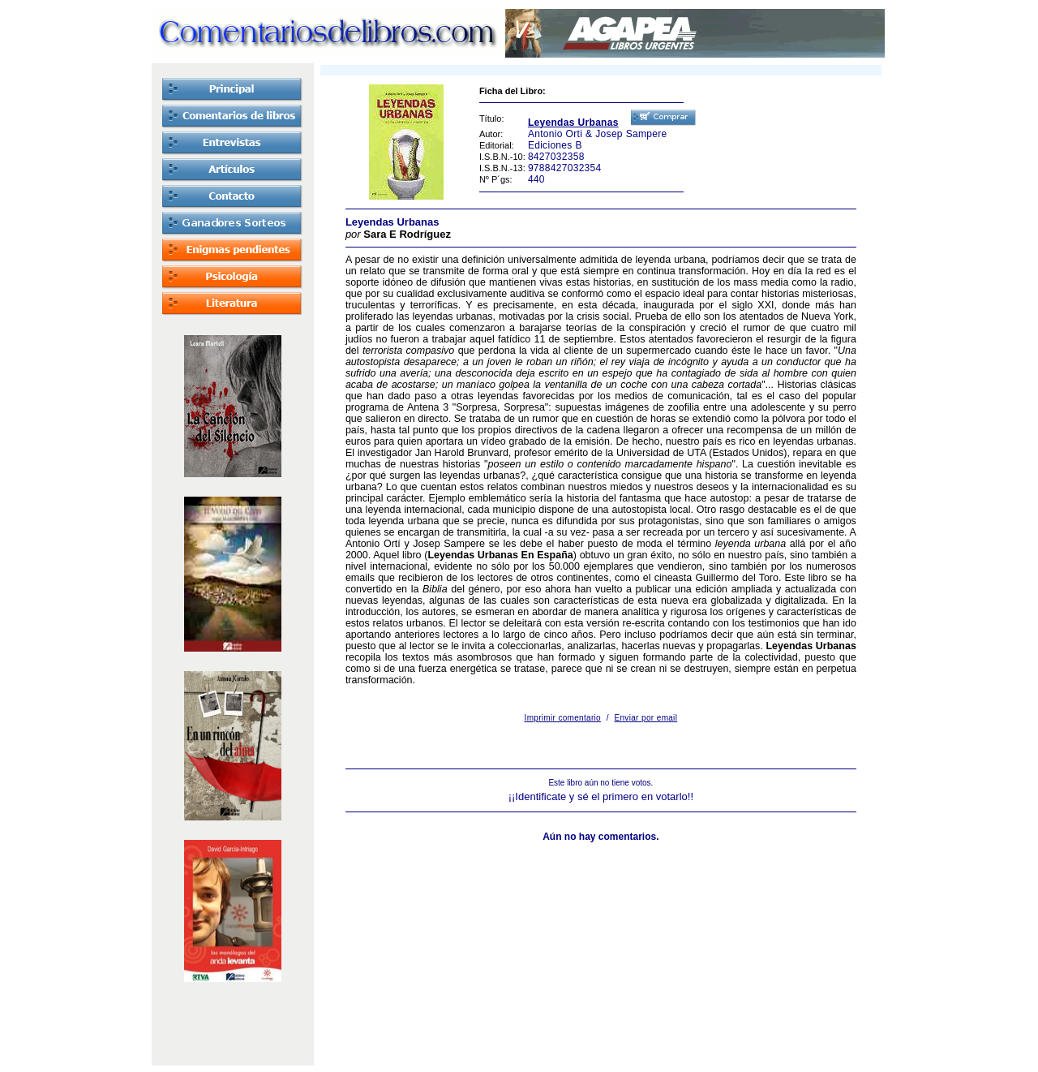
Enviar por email (646, 717)
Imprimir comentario (563, 717)
